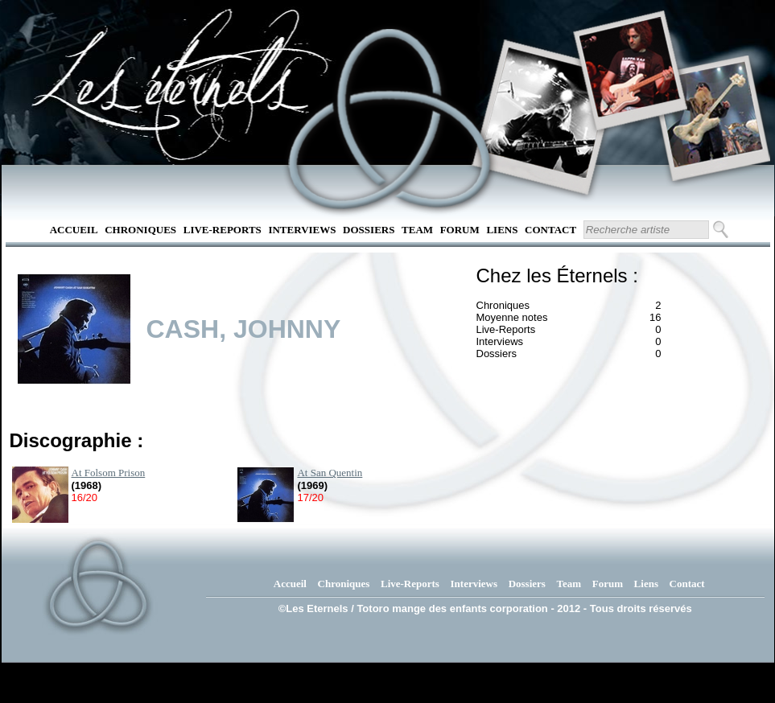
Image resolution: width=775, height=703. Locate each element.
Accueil (74, 230)
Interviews (302, 230)
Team (417, 230)
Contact (550, 230)
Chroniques (140, 230)
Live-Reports (222, 230)
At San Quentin (329, 473)
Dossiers (368, 230)
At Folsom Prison (109, 473)
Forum (460, 230)
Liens (501, 230)
